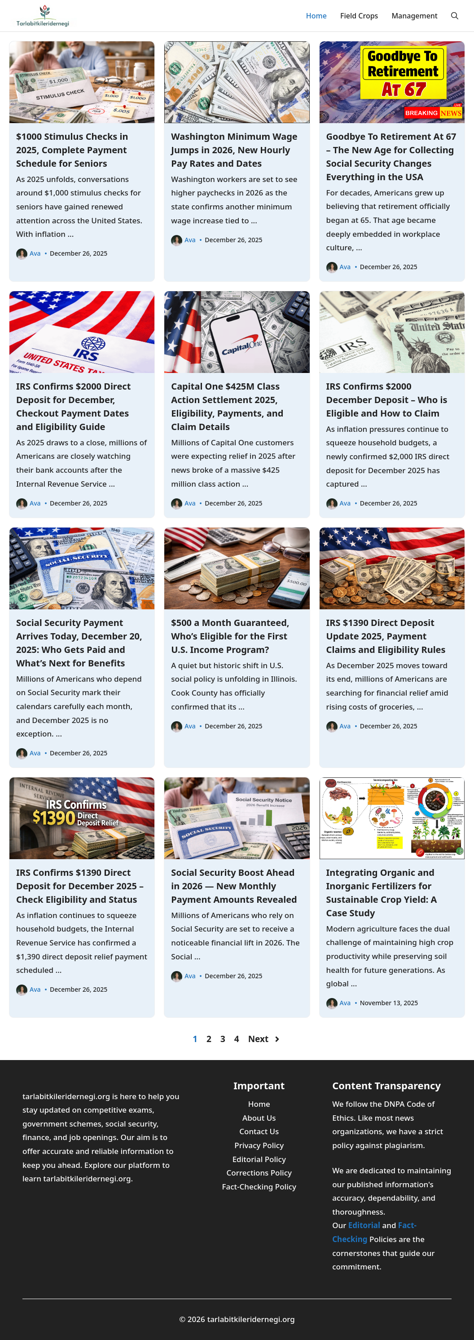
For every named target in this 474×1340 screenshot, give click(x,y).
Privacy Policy (259, 1145)
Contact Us (259, 1131)
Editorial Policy (259, 1159)
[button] (454, 15)
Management (414, 16)
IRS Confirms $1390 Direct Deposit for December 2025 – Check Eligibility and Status (80, 885)
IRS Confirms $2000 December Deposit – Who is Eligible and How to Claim (387, 399)
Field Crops (359, 16)
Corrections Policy (259, 1172)
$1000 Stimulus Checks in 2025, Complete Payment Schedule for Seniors (72, 149)
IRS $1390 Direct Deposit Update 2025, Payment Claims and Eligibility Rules (386, 636)
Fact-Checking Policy (259, 1186)
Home (316, 16)
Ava (35, 253)
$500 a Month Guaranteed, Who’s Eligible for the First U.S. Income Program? (230, 636)
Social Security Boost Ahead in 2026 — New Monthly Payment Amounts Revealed (234, 885)
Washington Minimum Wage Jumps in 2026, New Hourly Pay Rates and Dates (234, 149)
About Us (259, 1118)
